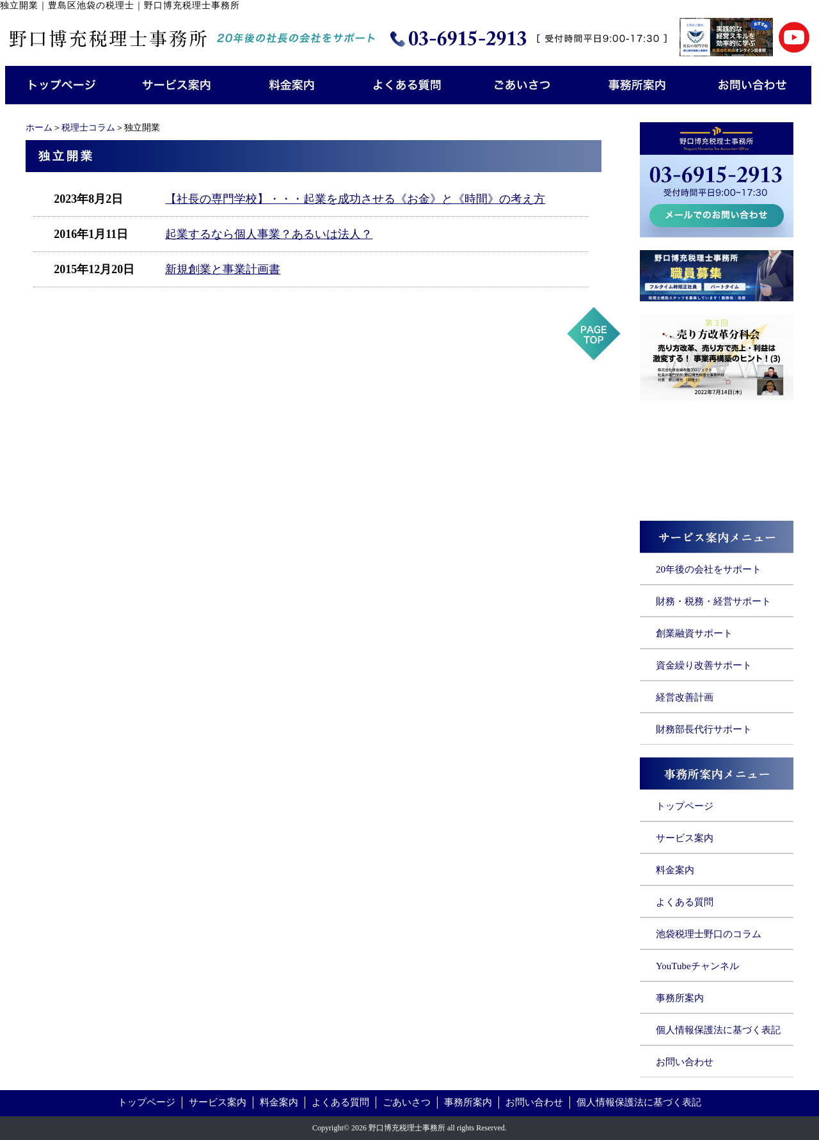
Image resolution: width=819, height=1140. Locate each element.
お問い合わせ (684, 1062)
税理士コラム (88, 127)
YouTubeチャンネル (697, 966)
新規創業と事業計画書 (222, 269)
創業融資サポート (694, 633)
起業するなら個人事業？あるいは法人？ (268, 234)
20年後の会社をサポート (708, 569)
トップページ (684, 806)
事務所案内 (680, 998)
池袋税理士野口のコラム (708, 934)
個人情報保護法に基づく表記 (718, 1030)
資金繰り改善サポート (704, 665)
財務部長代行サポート (704, 729)
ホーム (39, 127)
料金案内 (675, 870)
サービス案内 (684, 838)
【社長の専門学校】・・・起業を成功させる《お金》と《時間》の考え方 (355, 199)
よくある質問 (684, 902)
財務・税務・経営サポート (713, 601)
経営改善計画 (684, 697)
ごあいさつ (407, 1102)
